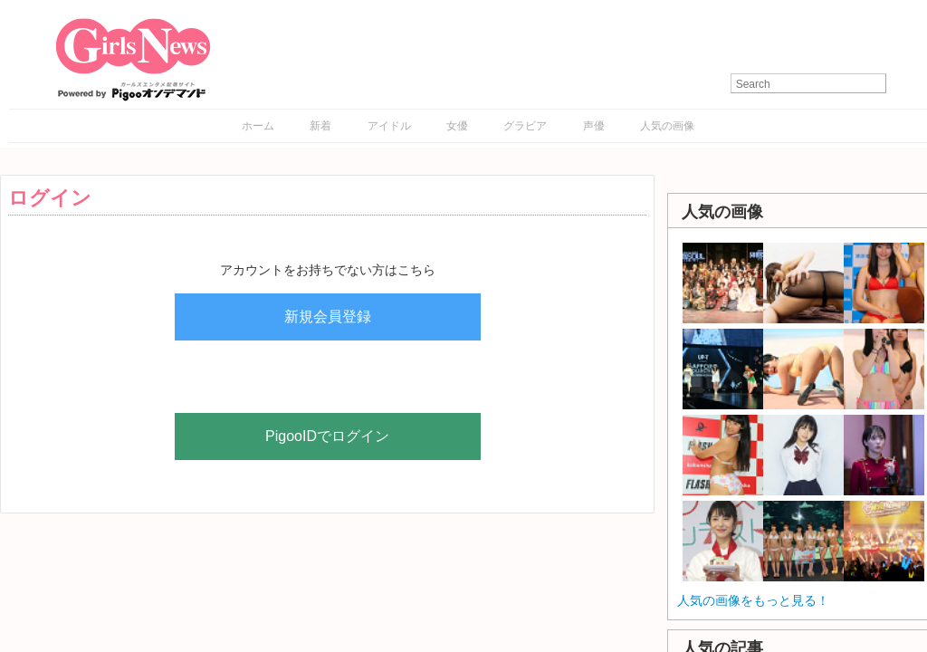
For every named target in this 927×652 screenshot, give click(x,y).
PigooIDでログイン (327, 436)
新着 (320, 126)
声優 (594, 126)
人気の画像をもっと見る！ (753, 600)
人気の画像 (667, 126)
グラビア (525, 126)
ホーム (258, 126)
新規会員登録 (327, 316)
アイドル (389, 126)
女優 (457, 126)
